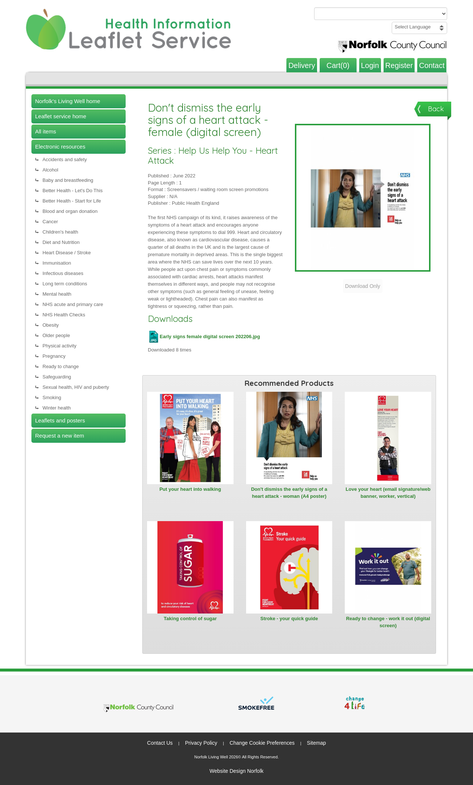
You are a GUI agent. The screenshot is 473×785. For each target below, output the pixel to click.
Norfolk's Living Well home (67, 101)
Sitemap (316, 743)
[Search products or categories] (380, 13)
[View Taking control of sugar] (190, 567)
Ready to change (60, 366)
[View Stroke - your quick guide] (289, 567)
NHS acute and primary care (72, 304)
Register (399, 65)
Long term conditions (64, 283)
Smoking (51, 397)
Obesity (50, 325)
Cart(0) (338, 65)
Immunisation (56, 263)
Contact (432, 65)
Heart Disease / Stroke (66, 252)
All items (45, 131)
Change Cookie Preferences (262, 743)
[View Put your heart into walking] (190, 438)
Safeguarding (56, 377)
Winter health (56, 408)
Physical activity (59, 346)
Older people (56, 335)
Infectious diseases (63, 273)
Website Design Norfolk (236, 771)
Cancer (50, 221)
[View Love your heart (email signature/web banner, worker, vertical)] (388, 438)
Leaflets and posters (60, 420)
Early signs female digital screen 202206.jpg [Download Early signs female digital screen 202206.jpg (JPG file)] (204, 336)
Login (370, 65)
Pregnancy (53, 356)
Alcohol (50, 170)
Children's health (60, 232)
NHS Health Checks (63, 314)
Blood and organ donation (70, 211)
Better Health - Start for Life (71, 201)
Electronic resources (60, 146)
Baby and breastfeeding (67, 180)
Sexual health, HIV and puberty (75, 387)
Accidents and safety (64, 159)
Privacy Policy (201, 743)
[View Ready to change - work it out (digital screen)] (388, 567)
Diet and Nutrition (60, 242)
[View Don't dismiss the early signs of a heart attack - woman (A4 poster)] (289, 438)
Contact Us (160, 743)
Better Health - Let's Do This (72, 190)
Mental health (56, 294)
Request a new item (59, 435)
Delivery (301, 65)
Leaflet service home (60, 116)
